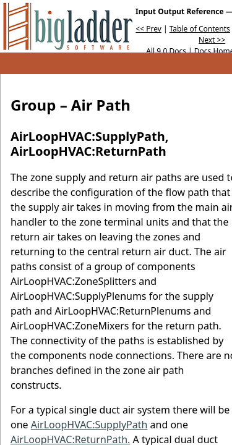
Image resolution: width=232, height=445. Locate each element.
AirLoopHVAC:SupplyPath (89, 424)
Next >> (212, 40)
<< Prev (148, 28)
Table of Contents (200, 28)
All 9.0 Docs (166, 51)
